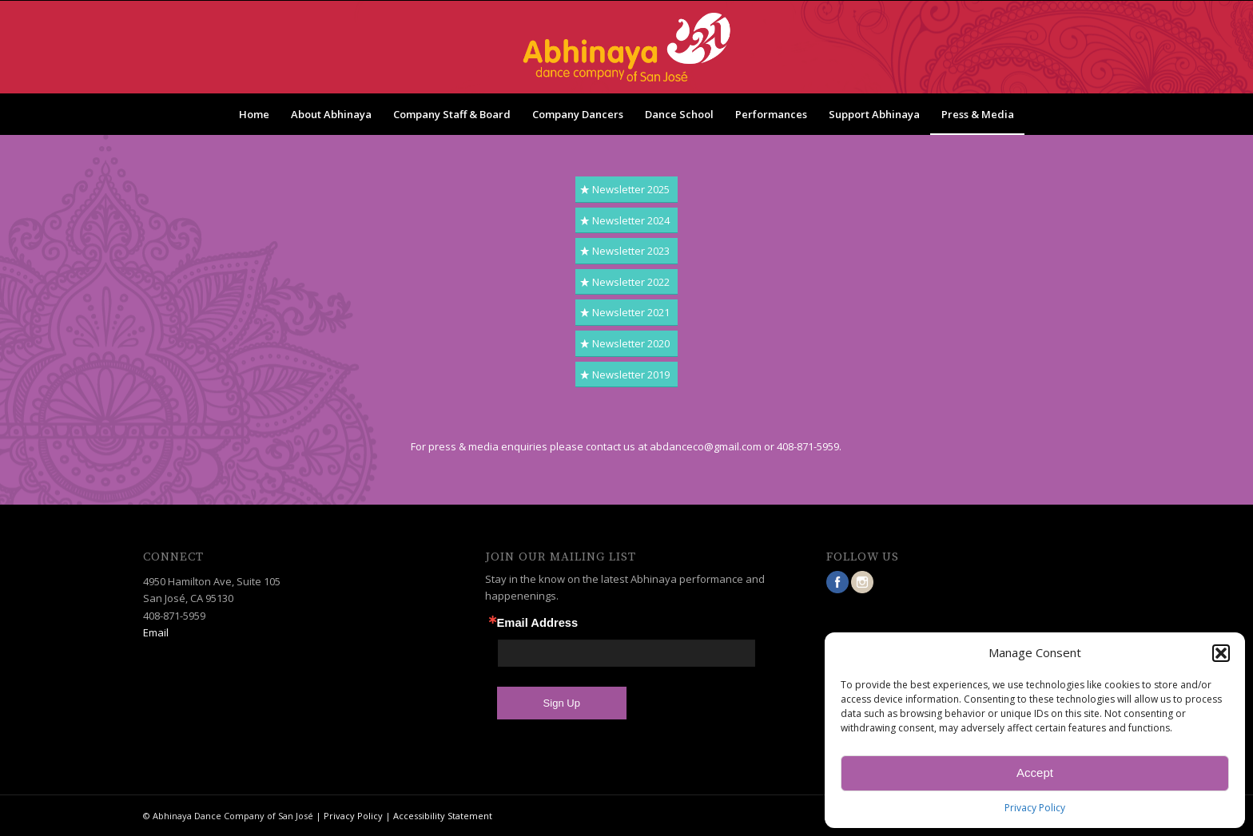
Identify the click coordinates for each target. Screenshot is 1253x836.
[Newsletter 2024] (626, 221)
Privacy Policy (1034, 807)
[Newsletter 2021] (626, 312)
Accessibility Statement (442, 816)
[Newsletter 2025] (626, 189)
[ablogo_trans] (626, 47)
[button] (1221, 653)
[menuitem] (254, 114)
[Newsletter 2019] (626, 375)
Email (156, 632)
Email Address (538, 623)
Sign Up (561, 703)
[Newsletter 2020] (626, 344)
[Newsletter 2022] (626, 282)
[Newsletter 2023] (626, 251)
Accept (1034, 772)
